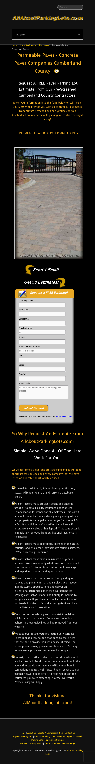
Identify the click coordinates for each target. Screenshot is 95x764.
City (20, 355)
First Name (24, 309)
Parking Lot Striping (54, 740)
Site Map (24, 743)
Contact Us (70, 733)
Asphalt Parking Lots (23, 736)
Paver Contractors (28, 45)
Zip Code (23, 374)
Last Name (24, 318)
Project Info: (24, 383)
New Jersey (44, 45)
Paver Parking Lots (65, 736)
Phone (22, 337)
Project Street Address (29, 346)
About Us (31, 733)
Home (14, 45)
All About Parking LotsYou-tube (50, 725)
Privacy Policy (36, 743)
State (21, 365)
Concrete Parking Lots (44, 736)
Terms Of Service (52, 743)
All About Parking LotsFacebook (44, 725)
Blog (61, 733)
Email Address (25, 328)
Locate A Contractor (47, 733)
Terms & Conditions (64, 416)
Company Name (26, 300)
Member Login (68, 743)
